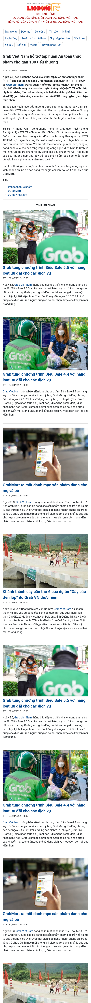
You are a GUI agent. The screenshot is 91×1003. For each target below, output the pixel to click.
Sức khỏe (79, 38)
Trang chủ (11, 31)
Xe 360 (9, 44)
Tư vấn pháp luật (51, 44)
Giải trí (66, 31)
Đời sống (40, 31)
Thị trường (11, 38)
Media (33, 44)
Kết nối (21, 44)
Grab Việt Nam (15, 84)
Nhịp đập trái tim (60, 38)
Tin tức (53, 31)
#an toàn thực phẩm (20, 187)
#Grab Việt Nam (17, 194)
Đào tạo (25, 31)
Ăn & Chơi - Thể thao (33, 38)
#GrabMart (14, 190)
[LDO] (45, 237)
